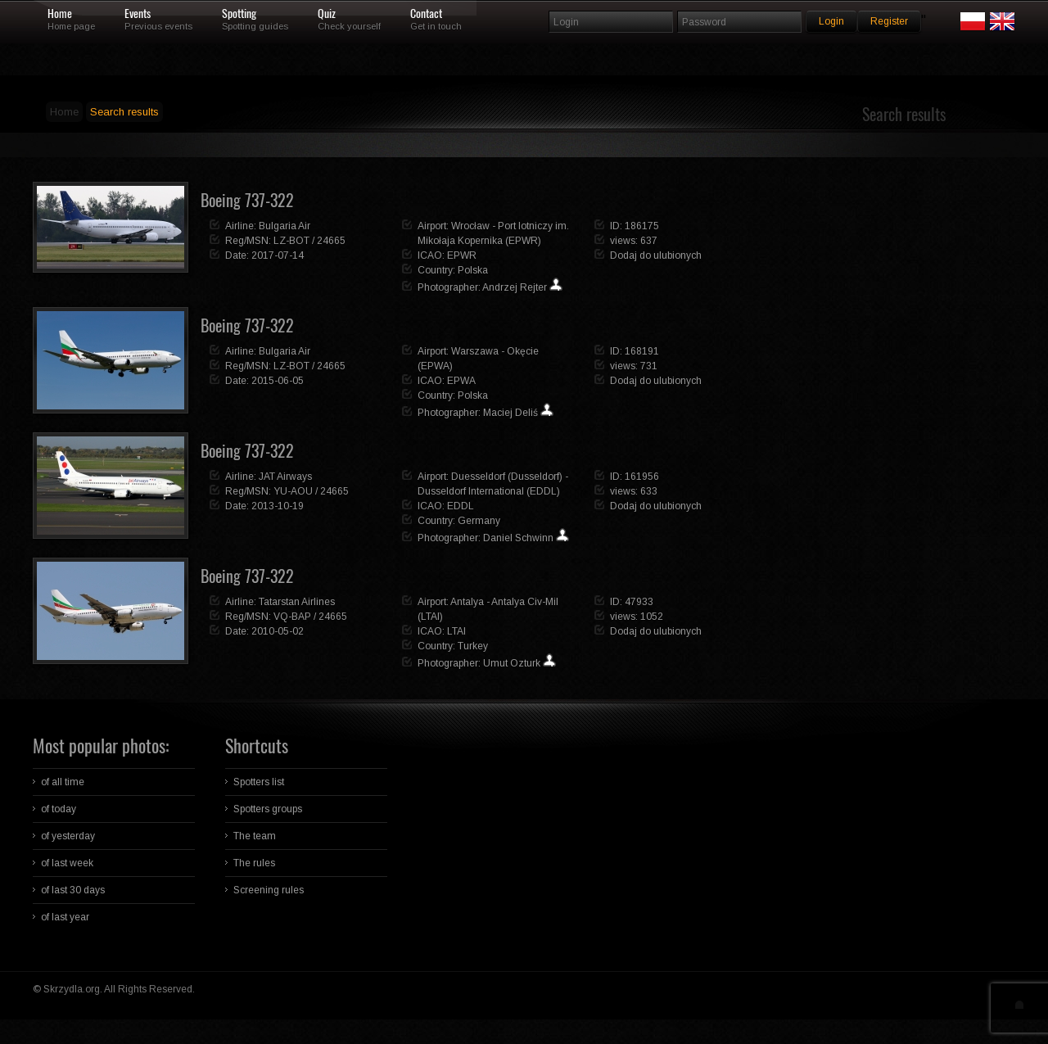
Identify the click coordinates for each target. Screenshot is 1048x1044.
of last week (67, 863)
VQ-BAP (292, 616)
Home (59, 14)
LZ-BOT (291, 240)
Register (889, 21)
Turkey (473, 646)
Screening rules (268, 890)
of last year (65, 917)
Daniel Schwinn (518, 538)
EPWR (462, 255)
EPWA (461, 380)
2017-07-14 (277, 255)
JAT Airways (285, 476)
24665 (331, 240)
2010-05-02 (277, 631)
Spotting (239, 14)
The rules (254, 863)
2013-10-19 (277, 506)
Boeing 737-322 (247, 200)
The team (254, 836)
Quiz (327, 14)
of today (58, 809)
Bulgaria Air (284, 226)
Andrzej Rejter (514, 287)
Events (137, 14)
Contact (426, 14)
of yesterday (68, 836)
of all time (62, 782)
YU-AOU (293, 491)
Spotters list (258, 782)
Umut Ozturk (511, 663)
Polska (473, 270)
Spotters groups (267, 809)
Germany (479, 521)
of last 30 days (73, 890)
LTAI (456, 631)
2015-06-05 (277, 380)
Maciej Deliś (510, 412)
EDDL (460, 506)
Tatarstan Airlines (297, 602)
